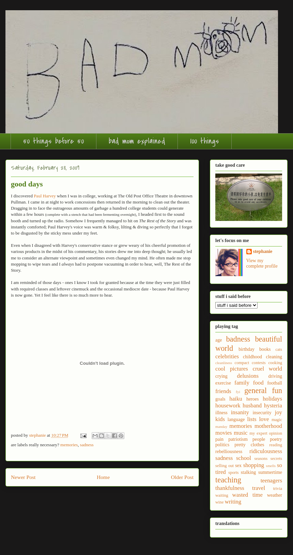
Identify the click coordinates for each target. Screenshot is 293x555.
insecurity (261, 412)
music (240, 433)
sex (238, 465)
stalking (248, 472)
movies (223, 433)
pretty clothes (249, 444)
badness (238, 339)
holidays (272, 398)
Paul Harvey (45, 195)
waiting (221, 495)
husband (252, 405)
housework (228, 405)
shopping (253, 465)
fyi (238, 392)
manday (221, 426)
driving (275, 376)
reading (275, 444)
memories (69, 444)
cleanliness (223, 363)
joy (278, 412)
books (265, 349)
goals (220, 399)
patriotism (238, 439)
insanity (240, 412)
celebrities (227, 356)
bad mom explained (137, 141)
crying (221, 376)
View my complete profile (262, 263)
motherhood (268, 426)
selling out (224, 465)
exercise (223, 383)
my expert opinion (265, 433)
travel (258, 488)
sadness (87, 444)
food (258, 382)
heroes (252, 399)
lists (252, 419)
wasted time (247, 495)
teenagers (271, 480)
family (241, 382)
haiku (235, 398)
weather (274, 495)
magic (277, 419)
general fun (263, 390)
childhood (252, 356)
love (264, 419)
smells (271, 466)
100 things (204, 141)
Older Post (182, 477)
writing (233, 501)
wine (219, 502)
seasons (261, 458)
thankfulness (229, 488)
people (258, 439)
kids (220, 419)
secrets (276, 458)
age (218, 340)
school (243, 458)
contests (259, 362)
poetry (276, 439)
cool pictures (231, 368)
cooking (275, 362)
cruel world (267, 368)
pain (219, 439)
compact (242, 362)
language (236, 419)
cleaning (274, 356)
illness (221, 412)
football (274, 383)
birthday (246, 349)
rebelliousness (228, 451)
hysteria (273, 405)
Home (103, 477)
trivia (277, 488)
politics (222, 444)
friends (223, 391)
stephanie (263, 251)
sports (233, 472)
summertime (270, 472)
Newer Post (23, 477)
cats (278, 349)
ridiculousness (265, 451)
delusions (248, 376)
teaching (228, 480)
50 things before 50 (53, 141)
